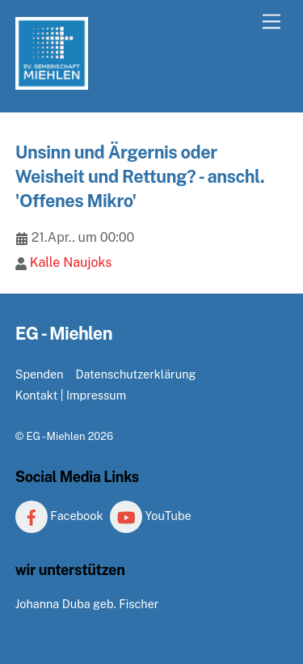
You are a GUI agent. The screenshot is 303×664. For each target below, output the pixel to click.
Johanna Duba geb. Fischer (87, 604)
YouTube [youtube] (150, 515)
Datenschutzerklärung (135, 374)
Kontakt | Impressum (70, 395)
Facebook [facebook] (59, 515)
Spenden (39, 374)
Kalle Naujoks (71, 262)
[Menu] (271, 22)
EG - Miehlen (55, 436)
